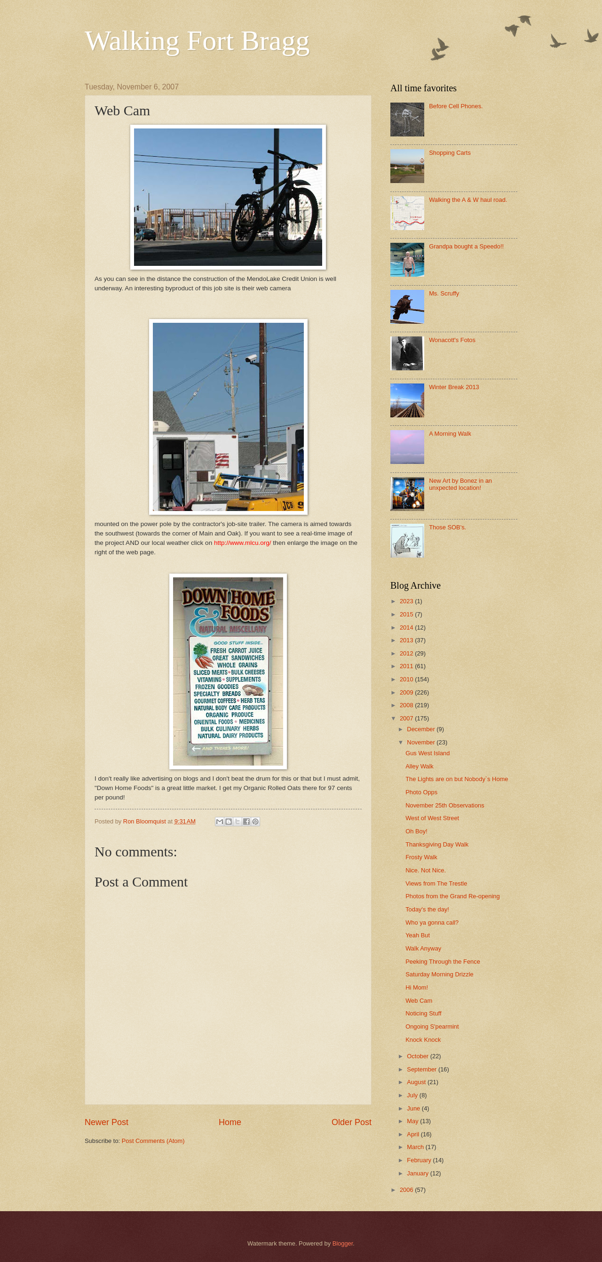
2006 (407, 1189)
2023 (407, 601)
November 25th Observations (444, 805)
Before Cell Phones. (456, 106)
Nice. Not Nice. (425, 870)
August (417, 1082)
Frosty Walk (421, 857)
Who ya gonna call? (432, 922)
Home (230, 1122)
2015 (407, 614)
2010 (407, 679)
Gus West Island (427, 753)
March (416, 1146)
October (418, 1056)
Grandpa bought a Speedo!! (466, 246)
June (414, 1108)
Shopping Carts (450, 152)
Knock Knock (423, 1039)
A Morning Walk (450, 433)
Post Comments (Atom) (153, 1140)
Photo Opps (421, 792)
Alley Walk (419, 766)
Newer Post (106, 1122)
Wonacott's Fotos (452, 339)
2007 (407, 718)
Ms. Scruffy (444, 293)
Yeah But (417, 935)
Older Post (352, 1122)
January (418, 1173)
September (422, 1069)
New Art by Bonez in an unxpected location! (460, 484)
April (413, 1134)
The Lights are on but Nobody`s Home (456, 779)
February (420, 1160)
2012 (407, 653)
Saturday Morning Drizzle (439, 974)
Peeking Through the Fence (442, 961)
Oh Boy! (416, 831)
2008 (407, 705)
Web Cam (418, 1000)
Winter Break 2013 (454, 387)
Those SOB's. (447, 527)
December (421, 729)
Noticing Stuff (423, 1013)
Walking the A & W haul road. (468, 199)
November (421, 742)
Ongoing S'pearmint (432, 1026)
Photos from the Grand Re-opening (452, 896)
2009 (407, 692)
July (413, 1095)
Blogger (343, 1243)
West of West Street (432, 818)
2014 (407, 627)
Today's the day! (427, 909)
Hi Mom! (416, 987)
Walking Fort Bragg (197, 40)
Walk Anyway (423, 948)
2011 (407, 666)
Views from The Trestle (436, 883)
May (413, 1121)
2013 (407, 640)
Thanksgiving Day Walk (436, 844)
